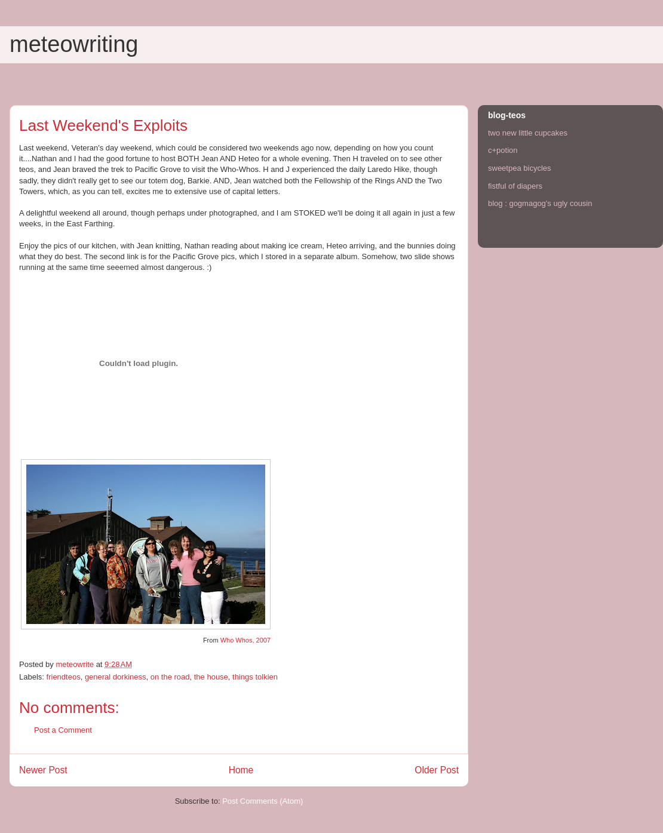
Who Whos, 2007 (245, 640)
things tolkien (255, 676)
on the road (170, 676)
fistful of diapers (515, 186)
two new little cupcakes (527, 132)
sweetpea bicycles (519, 168)
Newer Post (43, 770)
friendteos (64, 676)
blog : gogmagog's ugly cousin (540, 203)
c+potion (503, 150)
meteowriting (74, 44)
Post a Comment (63, 730)
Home (241, 770)
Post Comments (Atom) (262, 801)
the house (211, 676)
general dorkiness (115, 676)
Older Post (437, 770)
